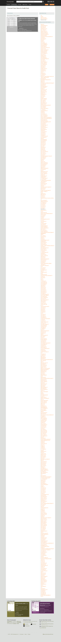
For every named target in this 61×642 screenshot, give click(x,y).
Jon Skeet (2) (43, 319)
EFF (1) (42, 192)
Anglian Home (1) (43, 55)
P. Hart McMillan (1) (44, 419)
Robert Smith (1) (43, 464)
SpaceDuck (34, 624)
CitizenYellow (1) (43, 126)
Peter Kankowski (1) (44, 432)
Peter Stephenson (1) (44, 435)
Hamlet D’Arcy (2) (43, 254)
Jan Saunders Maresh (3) (45, 294)
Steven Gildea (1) (43, 523)
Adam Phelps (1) (43, 27)
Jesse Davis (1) (43, 307)
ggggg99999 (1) (43, 233)
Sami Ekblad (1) (43, 481)
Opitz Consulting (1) (44, 418)
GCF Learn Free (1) (44, 230)
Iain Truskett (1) (43, 267)
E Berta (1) (42, 185)
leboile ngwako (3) (44, 347)
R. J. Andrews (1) (43, 449)
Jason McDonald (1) (44, 296)
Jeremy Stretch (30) (44, 304)
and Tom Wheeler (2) (44, 53)
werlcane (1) (43, 575)
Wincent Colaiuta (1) (44, 580)
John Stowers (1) (43, 316)
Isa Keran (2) (43, 276)
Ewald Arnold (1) (43, 214)
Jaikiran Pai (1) (43, 286)
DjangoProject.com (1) (44, 171)
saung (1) (42, 485)
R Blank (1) (42, 450)
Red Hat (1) (42, 452)
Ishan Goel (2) (43, 277)
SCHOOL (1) (42, 486)
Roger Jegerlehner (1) (44, 472)
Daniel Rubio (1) (43, 141)
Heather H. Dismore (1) (44, 255)
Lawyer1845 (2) (43, 345)
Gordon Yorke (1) (43, 243)
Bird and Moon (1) (43, 87)
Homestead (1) (43, 262)
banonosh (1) (43, 75)
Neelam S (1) (43, 404)
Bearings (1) (42, 80)
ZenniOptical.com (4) (44, 589)
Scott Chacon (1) (43, 487)
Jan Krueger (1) (43, 293)
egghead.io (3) (43, 193)
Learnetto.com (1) (43, 346)
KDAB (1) (42, 334)
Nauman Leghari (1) (44, 401)
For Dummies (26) (43, 223)
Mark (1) (42, 361)
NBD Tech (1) (43, 403)
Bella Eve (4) (43, 81)
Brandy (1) (42, 97)
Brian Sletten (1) (43, 101)
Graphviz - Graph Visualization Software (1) (47, 245)
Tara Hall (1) (42, 536)
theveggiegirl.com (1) (44, 545)
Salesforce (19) (43, 480)
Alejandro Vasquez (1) (44, 32)
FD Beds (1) (42, 216)
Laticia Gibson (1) (43, 341)
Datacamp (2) (43, 148)
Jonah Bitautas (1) (43, 317)
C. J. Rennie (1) (43, 109)
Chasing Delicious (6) (44, 120)
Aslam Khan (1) (43, 66)
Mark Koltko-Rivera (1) (44, 362)
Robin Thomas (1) (43, 465)
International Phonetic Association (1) (46, 275)
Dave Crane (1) (43, 152)
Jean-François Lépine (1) (44, 299)
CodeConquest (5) (44, 131)
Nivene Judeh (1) (43, 409)
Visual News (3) (43, 569)
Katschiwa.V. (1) (43, 331)
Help (30, 4)
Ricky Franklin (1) (43, 456)
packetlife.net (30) (43, 420)
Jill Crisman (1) (43, 310)
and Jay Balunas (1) (44, 43)
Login (46, 4)
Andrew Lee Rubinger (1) (44, 49)
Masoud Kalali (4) (43, 366)
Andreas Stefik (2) (43, 46)
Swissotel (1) (43, 535)
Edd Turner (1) (43, 189)
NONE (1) (42, 411)
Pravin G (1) (42, 444)
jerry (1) (42, 305)
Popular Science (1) (44, 443)
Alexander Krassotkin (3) (44, 34)
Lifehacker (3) (43, 349)
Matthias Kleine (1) (43, 370)
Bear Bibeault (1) (43, 78)
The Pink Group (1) (44, 544)
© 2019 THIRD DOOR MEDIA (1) (46, 595)
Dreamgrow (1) (43, 182)
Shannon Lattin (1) (43, 497)
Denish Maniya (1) (43, 164)
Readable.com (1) (43, 451)
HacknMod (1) (43, 253)
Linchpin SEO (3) (43, 350)
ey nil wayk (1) (43, 215)
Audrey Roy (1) (43, 67)
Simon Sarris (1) (43, 504)
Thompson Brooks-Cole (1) (45, 546)
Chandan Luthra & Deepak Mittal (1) (46, 118)
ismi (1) (42, 278)
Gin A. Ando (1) (43, 235)
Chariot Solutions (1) (44, 119)
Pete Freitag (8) (43, 429)
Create (19, 4)
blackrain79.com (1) (44, 89)
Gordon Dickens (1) (44, 242)
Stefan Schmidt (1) (43, 518)
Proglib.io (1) (43, 445)
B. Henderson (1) (43, 74)
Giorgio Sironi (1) (43, 236)
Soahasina (42, 623)
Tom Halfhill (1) (43, 554)
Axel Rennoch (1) (43, 70)
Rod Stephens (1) (43, 471)
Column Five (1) (43, 133)
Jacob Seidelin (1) (43, 284)
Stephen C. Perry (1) (44, 519)
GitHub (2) (42, 237)
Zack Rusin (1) (43, 588)
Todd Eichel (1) (43, 553)
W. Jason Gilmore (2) (44, 570)
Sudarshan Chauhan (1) (44, 533)
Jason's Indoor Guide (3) (44, 295)
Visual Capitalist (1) (44, 568)
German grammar (50, 623)
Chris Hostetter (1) (43, 122)
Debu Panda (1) (43, 158)
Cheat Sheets (14, 4)
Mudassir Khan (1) (43, 397)
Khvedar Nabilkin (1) (44, 339)
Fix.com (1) (42, 220)
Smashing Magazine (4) (44, 507)
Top (41, 15)
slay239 (42, 621)
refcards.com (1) (43, 453)
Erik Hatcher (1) (43, 206)
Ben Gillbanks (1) (43, 84)
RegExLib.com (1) (43, 454)
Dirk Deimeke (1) (43, 169)
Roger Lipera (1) (43, 473)
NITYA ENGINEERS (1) (44, 408)
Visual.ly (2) (42, 567)
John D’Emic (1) (43, 314)
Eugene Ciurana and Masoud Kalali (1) (47, 213)
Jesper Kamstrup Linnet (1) (45, 306)
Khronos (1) (42, 337)
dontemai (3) (43, 174)
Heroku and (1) (43, 257)
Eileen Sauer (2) (43, 194)
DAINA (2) (42, 138)
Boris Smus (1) (43, 96)
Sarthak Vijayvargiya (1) (44, 484)
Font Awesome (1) (43, 221)
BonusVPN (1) (43, 95)
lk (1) (41, 352)
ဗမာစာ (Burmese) (18, 615)
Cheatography (9, 621)
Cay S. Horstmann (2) (44, 115)
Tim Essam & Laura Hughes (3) (45, 549)
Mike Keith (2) (43, 386)
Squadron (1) (43, 515)
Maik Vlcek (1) (43, 356)
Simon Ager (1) (43, 502)
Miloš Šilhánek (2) (43, 388)
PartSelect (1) (43, 422)
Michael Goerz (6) (43, 379)
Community (25, 4)
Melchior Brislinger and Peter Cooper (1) (47, 378)
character (26, 30)
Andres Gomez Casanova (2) (45, 47)
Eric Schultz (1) (43, 205)
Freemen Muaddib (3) (44, 226)
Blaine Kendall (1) (43, 90)
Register (52, 4)
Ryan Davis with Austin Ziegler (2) (46, 476)
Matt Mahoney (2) (43, 371)
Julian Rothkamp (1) (44, 325)
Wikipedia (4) (43, 578)
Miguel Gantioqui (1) (44, 383)
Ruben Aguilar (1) (43, 475)
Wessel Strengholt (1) (44, 576)
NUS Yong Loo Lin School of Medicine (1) (47, 414)
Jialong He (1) (43, 309)
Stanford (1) (42, 516)
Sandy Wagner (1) (43, 483)
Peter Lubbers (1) (43, 433)
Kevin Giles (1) (43, 336)
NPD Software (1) (43, 413)
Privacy (29, 634)
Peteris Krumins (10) (44, 431)
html (20, 30)
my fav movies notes (50, 621)
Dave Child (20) (43, 150)
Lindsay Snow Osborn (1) (45, 351)
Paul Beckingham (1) (44, 424)
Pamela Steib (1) (43, 421)
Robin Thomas (30, 20)
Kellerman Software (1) (44, 335)
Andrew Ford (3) (43, 48)
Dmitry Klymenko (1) (44, 172)
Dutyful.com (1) (43, 184)
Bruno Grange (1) (43, 107)
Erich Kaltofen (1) (43, 203)
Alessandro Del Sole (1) (44, 33)
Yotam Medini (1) (43, 586)
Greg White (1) (43, 246)
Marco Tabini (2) (43, 360)
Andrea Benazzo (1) (44, 45)
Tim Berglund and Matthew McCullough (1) (47, 548)
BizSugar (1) (42, 88)
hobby (20, 614)
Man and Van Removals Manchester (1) (47, 359)
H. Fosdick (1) (43, 251)
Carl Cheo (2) (43, 112)
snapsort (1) (42, 508)
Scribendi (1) (43, 493)
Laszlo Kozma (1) (43, 340)
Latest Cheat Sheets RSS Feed (48, 634)
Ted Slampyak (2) (43, 538)
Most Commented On (44, 18)
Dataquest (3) (43, 149)
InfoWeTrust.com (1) (44, 274)
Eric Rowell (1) (43, 204)
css (19, 30)
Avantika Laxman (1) (44, 68)
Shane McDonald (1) (44, 496)
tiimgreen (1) (43, 547)
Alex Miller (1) (43, 37)
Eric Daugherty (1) (43, 202)
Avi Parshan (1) (43, 69)
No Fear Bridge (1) (43, 410)
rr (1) (41, 474)
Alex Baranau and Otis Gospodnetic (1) (47, 36)
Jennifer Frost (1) (43, 303)
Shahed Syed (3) (43, 495)
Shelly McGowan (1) (44, 501)
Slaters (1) (42, 506)
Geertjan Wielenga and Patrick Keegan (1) (47, 232)
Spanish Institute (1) (44, 513)
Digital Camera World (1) (44, 168)
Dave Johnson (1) (43, 153)
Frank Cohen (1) (43, 224)
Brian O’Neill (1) (43, 100)
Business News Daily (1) (44, 108)
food (18, 623)
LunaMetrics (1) (43, 355)
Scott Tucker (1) (43, 491)
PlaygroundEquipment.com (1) (45, 440)
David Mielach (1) (43, 157)
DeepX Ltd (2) (43, 161)
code (22, 30)
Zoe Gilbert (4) (43, 591)
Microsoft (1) (43, 382)
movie (22, 614)
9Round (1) (42, 24)
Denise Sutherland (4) (44, 163)
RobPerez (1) (43, 466)
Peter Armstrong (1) (44, 430)
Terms (26, 634)
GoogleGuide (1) (43, 241)
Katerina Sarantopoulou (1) (45, 330)
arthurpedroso (43, 626)
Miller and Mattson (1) (44, 387)
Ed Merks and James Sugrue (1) (46, 190)
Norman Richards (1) (44, 412)
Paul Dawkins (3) (43, 425)
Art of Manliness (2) (44, 64)
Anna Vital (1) (43, 59)
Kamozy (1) (42, 329)
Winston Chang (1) (43, 581)
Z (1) (41, 587)
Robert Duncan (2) (44, 461)
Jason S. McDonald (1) (44, 297)
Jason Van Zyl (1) (43, 298)
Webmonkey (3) (43, 574)
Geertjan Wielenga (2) (44, 231)
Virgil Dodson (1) (43, 564)
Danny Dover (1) (43, 143)
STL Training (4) (43, 528)
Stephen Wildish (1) (44, 522)
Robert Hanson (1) (43, 462)
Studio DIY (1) (43, 529)
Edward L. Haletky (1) (44, 191)
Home (8, 4)
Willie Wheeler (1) (43, 579)
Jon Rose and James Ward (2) (45, 318)
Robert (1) (42, 460)
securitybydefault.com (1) (45, 494)
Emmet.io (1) (43, 195)
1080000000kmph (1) (44, 25)
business (14, 623)
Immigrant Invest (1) (44, 272)
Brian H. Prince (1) (43, 99)
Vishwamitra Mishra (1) (44, 565)
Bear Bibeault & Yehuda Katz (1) (46, 79)
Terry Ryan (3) (43, 539)
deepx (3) (42, 160)
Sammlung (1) (43, 482)
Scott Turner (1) (43, 492)
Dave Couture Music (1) (44, 151)
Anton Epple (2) (43, 60)
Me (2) (42, 376)
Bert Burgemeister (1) (44, 86)
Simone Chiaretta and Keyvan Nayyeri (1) (47, 503)
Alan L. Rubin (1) (43, 29)
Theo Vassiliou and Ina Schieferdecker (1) (47, 543)
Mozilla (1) (42, 393)
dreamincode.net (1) (44, 183)
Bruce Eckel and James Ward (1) (46, 105)
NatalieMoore (43, 608)
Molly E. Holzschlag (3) (44, 391)
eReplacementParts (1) (44, 201)
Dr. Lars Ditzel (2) (43, 179)
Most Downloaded (43, 17)
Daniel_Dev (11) (43, 142)
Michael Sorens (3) (44, 380)
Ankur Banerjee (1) (44, 57)
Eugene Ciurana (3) (44, 212)
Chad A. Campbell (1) (44, 116)
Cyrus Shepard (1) (43, 137)
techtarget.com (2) (44, 537)
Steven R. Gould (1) (44, 524)
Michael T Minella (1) (44, 381)
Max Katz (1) (43, 372)
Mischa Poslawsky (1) (44, 389)
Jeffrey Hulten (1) (43, 300)
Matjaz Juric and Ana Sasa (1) (45, 368)
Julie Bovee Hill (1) (43, 326)
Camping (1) (42, 111)
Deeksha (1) (42, 159)
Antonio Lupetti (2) (44, 63)
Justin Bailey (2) (43, 327)
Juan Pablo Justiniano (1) (45, 324)
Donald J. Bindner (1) (44, 173)
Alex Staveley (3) (43, 38)
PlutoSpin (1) (43, 441)
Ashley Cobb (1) (43, 65)
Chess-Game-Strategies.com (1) (46, 121)
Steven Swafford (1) (44, 525)
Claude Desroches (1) (44, 127)
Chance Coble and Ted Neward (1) (46, 117)
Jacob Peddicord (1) (44, 283)
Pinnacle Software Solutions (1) (45, 439)
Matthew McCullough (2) (44, 369)
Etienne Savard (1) (43, 210)
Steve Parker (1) (43, 526)
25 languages (19, 622)
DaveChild (26, 624)
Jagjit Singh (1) (43, 285)
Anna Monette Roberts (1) (45, 58)
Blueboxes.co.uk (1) (44, 91)
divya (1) (42, 170)
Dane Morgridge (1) (44, 139)
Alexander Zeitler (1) (44, 35)
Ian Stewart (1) (43, 268)
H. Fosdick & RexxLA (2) (44, 252)
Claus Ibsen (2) (43, 128)
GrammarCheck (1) (44, 244)
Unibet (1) (42, 556)
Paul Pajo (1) (43, 428)
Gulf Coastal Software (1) (45, 247)
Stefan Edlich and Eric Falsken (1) (46, 517)
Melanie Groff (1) (43, 377)
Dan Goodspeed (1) (44, 140)
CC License (21, 634)
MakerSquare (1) (43, 357)
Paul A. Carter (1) (43, 423)
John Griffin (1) (43, 315)
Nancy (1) (42, 399)
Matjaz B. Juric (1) (43, 367)
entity (24, 30)
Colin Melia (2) (43, 132)
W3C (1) (42, 571)
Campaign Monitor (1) (44, 110)
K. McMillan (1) (43, 328)
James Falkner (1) (43, 289)
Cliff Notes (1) (43, 130)
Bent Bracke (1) (43, 85)
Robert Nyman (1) (43, 463)
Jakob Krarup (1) (43, 287)
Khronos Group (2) (44, 338)
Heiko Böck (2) (43, 256)
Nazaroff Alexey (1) (44, 402)
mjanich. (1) (42, 390)
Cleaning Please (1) (44, 129)
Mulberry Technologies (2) (45, 398)
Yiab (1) (42, 585)
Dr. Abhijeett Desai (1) (44, 178)
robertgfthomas (21, 28)
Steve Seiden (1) (43, 527)
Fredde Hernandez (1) (44, 225)
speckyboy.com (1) (44, 514)
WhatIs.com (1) (43, 577)
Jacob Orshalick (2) (44, 282)
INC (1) (42, 273)
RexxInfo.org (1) (43, 455)
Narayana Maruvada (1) (44, 400)
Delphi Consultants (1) (44, 162)
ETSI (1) (42, 211)
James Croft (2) (43, 288)
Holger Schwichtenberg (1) (45, 258)
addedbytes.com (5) (44, 28)
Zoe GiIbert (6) (43, 590)
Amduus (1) (42, 39)
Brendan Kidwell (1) (44, 98)
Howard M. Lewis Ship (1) (45, 265)
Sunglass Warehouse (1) (44, 534)
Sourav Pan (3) (43, 512)
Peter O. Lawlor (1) (43, 434)
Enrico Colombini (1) (44, 200)
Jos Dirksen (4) (43, 320)
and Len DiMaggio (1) (44, 44)
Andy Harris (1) (43, 54)
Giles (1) (42, 234)
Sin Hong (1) (43, 505)
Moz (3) (42, 392)
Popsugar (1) (43, 442)
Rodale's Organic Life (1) (44, 470)
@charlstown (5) (43, 26)
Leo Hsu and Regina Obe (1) (45, 348)
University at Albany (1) (44, 557)
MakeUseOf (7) (43, 358)
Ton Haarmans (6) (43, 555)
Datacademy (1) (43, 147)
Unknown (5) (43, 560)
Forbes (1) (42, 222)
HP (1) (42, 266)
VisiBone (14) (43, 566)
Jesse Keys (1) (43, 308)
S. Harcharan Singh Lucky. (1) (45, 477)
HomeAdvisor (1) (43, 261)
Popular (42, 16)
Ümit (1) (42, 596)
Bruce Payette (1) (43, 106)
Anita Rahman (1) (43, 56)
